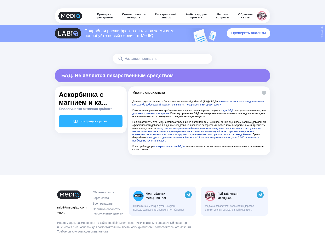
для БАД (228, 110)
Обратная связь (103, 192)
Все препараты (103, 203)
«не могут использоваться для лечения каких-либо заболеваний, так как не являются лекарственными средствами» (198, 103)
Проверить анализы (248, 33)
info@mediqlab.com (72, 207)
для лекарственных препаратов (150, 113)
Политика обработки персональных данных (108, 211)
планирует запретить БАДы (169, 146)
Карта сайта (101, 198)
